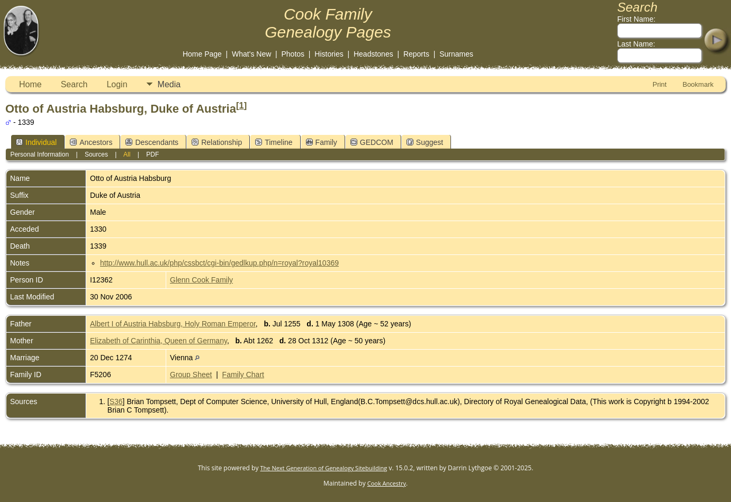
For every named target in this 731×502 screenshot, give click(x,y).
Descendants (151, 142)
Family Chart (243, 374)
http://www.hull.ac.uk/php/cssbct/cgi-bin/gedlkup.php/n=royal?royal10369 (219, 263)
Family (321, 142)
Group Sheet (191, 374)
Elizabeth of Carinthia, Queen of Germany (158, 340)
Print (660, 84)
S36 (116, 401)
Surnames (456, 54)
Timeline (273, 142)
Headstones (373, 54)
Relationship (217, 142)
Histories (328, 54)
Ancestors (91, 142)
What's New (251, 54)
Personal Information (39, 154)
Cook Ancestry (386, 483)
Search (74, 84)
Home (30, 84)
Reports (416, 54)
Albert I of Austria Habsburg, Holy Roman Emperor (173, 324)
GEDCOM (371, 142)
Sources (96, 154)
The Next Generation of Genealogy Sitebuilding (323, 468)
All (126, 154)
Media (169, 84)
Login (116, 84)
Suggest (425, 142)
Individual (36, 142)
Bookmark (698, 84)
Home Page (202, 54)
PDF (152, 154)
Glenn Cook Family (201, 280)
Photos (293, 54)
